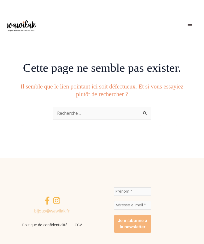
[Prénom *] (132, 191)
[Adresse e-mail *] (132, 205)
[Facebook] (47, 201)
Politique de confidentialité (44, 224)
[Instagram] (57, 201)
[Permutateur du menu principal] (190, 25)
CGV (79, 224)
